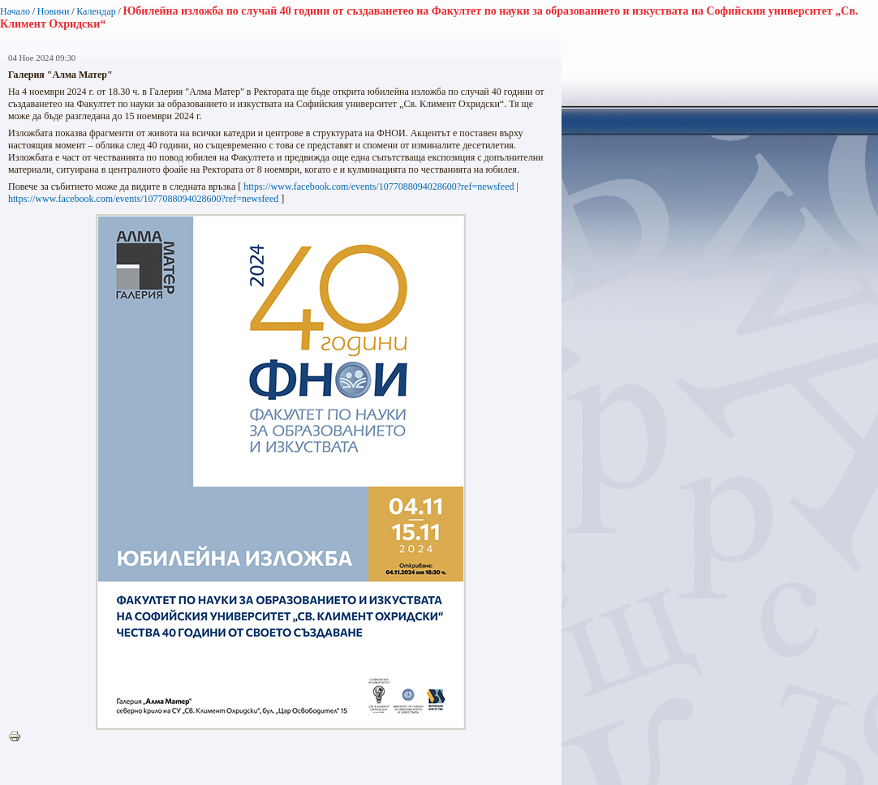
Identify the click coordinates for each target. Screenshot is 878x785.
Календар (95, 11)
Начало (15, 11)
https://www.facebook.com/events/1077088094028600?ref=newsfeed (378, 186)
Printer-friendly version (18, 737)
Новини (53, 11)
